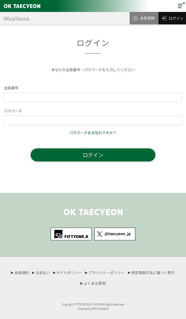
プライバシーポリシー (106, 272)
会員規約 (21, 272)
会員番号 (11, 87)
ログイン (93, 155)
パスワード (13, 110)
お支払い (42, 272)
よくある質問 (94, 283)
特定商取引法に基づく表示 (153, 272)
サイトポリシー (69, 272)
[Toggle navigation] (180, 6)
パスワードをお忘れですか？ (93, 132)
